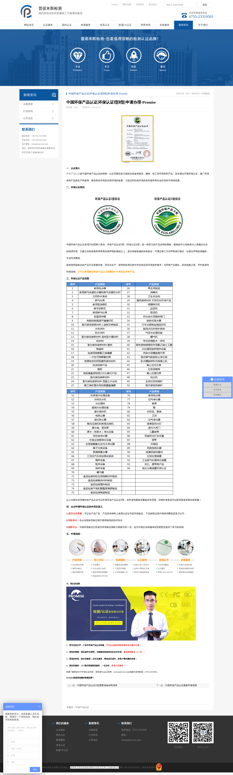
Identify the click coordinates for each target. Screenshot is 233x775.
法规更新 (28, 104)
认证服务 (48, 25)
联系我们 (153, 4)
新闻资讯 (183, 26)
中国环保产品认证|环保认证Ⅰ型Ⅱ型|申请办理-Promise (98, 93)
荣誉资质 (145, 25)
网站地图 (127, 4)
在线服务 (164, 25)
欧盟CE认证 (125, 25)
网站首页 (29, 25)
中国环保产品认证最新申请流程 (181, 685)
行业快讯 (28, 111)
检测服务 (86, 25)
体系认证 (105, 25)
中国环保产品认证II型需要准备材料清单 (97, 685)
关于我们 (203, 25)
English (114, 4)
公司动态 (28, 118)
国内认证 (67, 25)
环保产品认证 (73, 174)
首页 (188, 93)
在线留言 (140, 4)
